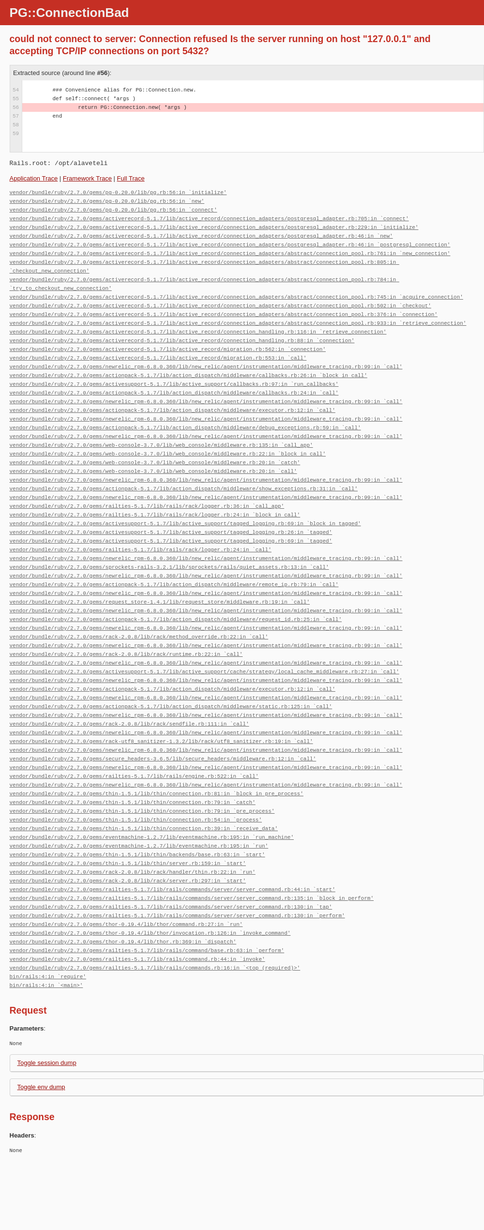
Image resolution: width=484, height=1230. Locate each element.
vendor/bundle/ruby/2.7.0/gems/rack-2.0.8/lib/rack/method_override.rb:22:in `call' (139, 636)
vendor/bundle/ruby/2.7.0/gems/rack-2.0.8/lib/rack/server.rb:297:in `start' (128, 880)
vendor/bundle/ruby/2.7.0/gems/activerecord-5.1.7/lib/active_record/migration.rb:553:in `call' (158, 358)
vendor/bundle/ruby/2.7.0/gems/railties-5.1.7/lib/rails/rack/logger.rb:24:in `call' (141, 549)
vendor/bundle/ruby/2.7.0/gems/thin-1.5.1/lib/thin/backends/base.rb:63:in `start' (137, 854)
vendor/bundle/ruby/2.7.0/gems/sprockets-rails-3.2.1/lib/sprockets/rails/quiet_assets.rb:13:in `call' (169, 567)
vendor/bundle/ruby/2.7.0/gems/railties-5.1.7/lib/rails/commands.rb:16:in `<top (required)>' (155, 968)
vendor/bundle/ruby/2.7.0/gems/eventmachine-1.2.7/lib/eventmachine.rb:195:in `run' (139, 846)
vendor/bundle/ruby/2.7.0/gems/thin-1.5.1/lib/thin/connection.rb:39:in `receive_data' (144, 828)
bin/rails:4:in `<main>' (46, 985)
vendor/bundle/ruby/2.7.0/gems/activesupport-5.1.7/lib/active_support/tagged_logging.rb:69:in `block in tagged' (185, 523)
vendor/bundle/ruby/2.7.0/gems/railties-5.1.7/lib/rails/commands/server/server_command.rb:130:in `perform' (177, 915)
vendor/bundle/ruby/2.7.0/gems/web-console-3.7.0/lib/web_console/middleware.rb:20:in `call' (153, 471)
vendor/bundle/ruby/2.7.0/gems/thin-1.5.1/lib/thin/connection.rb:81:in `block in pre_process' (156, 793)
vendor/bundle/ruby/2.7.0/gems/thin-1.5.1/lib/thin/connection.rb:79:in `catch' (133, 802)
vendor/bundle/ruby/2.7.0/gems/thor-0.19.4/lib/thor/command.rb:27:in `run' (126, 924)
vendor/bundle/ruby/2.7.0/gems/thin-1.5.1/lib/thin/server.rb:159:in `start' (128, 863)
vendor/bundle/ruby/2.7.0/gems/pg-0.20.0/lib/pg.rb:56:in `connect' (113, 209)
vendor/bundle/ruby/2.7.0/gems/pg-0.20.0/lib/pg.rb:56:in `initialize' (118, 192)
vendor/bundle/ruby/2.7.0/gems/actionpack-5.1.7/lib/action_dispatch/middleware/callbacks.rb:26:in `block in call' (188, 375)
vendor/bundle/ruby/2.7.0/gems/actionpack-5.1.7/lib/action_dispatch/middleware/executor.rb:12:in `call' (172, 410)
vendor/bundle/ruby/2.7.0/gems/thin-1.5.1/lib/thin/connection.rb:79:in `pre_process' (142, 811)
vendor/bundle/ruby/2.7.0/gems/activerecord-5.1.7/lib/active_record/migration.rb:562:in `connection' (168, 349)
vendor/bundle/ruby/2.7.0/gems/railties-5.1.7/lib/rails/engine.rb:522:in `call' (134, 776)
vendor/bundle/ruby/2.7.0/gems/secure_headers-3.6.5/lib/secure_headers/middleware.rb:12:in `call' (163, 758)
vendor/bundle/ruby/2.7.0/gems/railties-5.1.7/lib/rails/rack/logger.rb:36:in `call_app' (147, 506)
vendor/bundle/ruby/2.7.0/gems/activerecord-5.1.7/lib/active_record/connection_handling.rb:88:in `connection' (182, 340)
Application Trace (34, 178)
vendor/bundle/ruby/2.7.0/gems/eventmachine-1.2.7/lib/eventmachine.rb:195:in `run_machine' (152, 837)
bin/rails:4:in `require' (48, 976)
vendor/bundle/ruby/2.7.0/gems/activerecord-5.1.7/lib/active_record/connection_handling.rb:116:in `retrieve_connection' (198, 331)
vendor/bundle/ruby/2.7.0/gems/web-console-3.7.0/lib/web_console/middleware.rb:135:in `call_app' (161, 445)
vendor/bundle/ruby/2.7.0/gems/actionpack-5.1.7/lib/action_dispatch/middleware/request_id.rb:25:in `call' (176, 619)
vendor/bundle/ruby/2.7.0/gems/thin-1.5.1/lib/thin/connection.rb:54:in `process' (136, 819)
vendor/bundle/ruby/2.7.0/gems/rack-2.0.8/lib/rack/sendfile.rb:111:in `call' (129, 724)
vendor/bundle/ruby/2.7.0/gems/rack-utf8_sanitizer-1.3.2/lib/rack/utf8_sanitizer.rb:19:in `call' (161, 741)
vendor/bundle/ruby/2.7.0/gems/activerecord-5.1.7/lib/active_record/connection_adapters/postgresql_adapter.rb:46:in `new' (201, 236)
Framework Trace (87, 178)
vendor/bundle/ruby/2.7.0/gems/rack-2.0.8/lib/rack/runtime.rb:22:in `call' (126, 654)
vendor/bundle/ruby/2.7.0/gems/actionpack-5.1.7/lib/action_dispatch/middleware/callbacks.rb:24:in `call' (174, 392)
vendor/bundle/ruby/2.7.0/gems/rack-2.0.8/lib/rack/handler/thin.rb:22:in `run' (133, 872)
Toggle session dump (46, 1062)
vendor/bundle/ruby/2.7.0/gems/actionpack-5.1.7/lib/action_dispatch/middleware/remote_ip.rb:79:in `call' (174, 584)
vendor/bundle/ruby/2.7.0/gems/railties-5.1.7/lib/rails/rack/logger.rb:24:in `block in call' (155, 514)
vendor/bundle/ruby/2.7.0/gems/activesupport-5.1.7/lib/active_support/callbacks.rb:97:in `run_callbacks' (174, 384)
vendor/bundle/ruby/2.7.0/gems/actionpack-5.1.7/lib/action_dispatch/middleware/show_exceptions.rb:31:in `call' (184, 488)
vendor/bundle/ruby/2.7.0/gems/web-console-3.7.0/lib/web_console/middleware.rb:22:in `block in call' (168, 453)
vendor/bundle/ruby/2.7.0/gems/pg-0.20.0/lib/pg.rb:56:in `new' (107, 201)
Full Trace (131, 178)
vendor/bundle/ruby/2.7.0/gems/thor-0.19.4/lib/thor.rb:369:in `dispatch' (123, 941)
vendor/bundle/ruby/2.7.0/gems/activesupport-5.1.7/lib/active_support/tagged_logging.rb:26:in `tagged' (171, 532)
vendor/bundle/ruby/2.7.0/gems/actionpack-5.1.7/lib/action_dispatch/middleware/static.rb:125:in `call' (171, 706)
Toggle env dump (41, 1087)
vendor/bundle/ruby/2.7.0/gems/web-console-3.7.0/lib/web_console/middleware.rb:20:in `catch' (155, 462)
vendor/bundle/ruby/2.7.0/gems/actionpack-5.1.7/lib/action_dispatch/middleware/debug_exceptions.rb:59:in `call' (185, 427)
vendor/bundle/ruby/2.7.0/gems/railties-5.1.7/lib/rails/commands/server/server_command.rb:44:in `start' (172, 889)
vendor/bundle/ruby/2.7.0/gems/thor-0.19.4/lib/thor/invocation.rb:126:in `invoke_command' (150, 933)
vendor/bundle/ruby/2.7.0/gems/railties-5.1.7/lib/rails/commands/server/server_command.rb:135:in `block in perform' (192, 898)
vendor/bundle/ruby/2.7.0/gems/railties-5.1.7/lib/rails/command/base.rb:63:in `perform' (147, 950)
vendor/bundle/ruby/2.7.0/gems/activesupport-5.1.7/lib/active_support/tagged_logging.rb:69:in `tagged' (171, 541)
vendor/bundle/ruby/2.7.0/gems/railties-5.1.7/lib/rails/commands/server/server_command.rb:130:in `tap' (171, 907)
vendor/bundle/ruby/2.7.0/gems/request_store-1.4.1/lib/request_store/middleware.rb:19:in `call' (160, 602)
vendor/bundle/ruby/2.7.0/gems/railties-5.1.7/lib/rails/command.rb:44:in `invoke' (137, 959)
